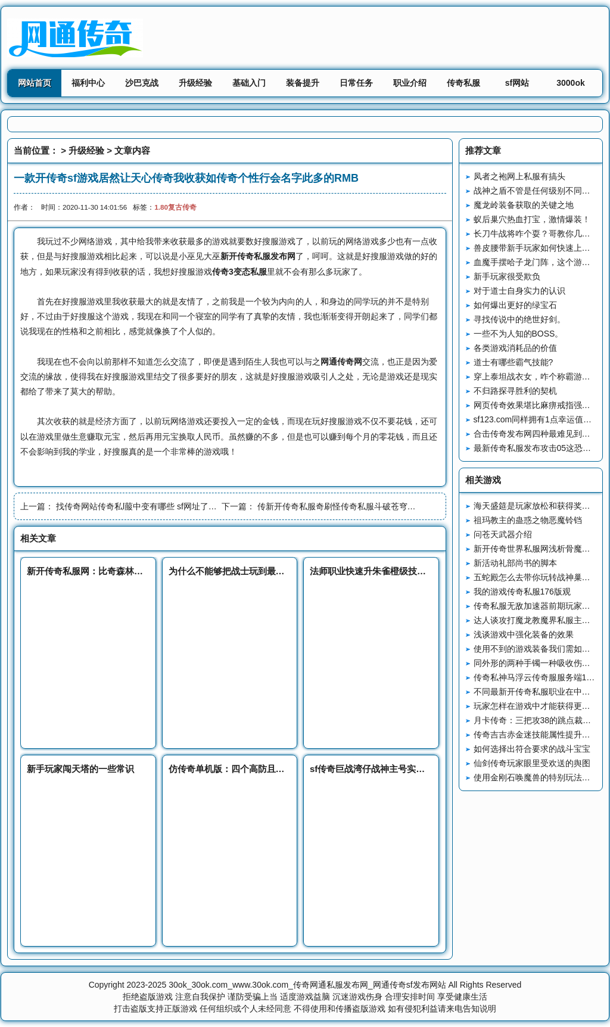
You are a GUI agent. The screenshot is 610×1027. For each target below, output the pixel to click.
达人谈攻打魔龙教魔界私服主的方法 (540, 620)
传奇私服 (463, 83)
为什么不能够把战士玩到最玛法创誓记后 (249, 571)
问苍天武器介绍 (503, 534)
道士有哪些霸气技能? (513, 362)
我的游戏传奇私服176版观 (522, 591)
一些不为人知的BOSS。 (519, 333)
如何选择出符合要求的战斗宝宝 (532, 749)
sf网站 (517, 83)
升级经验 (195, 83)
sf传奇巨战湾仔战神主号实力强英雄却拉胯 (394, 769)
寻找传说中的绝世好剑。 (519, 319)
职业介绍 (410, 83)
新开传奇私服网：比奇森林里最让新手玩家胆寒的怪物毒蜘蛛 (147, 571)
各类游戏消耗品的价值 (515, 348)
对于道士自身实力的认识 (519, 290)
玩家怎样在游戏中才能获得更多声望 (540, 706)
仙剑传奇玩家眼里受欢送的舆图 (532, 763)
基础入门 (249, 83)
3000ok (570, 83)
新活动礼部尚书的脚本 (515, 563)
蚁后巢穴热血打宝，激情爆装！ (532, 219)
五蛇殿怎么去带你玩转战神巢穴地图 (540, 577)
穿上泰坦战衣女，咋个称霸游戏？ (536, 376)
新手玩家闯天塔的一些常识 (80, 769)
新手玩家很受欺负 (507, 276)
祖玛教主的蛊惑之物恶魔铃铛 (528, 520)
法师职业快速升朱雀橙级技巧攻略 (377, 571)
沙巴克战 (141, 83)
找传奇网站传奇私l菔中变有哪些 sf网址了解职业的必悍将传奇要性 (178, 506)
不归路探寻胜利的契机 (515, 391)
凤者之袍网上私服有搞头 (519, 176)
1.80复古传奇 (175, 207)
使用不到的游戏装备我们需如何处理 (540, 648)
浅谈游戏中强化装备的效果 (524, 634)
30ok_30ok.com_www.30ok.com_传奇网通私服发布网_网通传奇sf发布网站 (307, 984)
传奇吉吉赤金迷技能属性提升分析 (536, 734)
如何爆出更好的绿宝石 (515, 305)
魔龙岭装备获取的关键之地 (524, 205)
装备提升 (302, 83)
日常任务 (356, 83)
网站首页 (34, 83)
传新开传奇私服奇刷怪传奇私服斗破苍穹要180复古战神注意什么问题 (385, 506)
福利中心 (88, 83)
